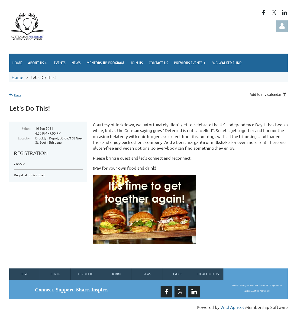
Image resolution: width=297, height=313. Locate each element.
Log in (282, 26)
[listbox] (268, 94)
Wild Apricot (232, 307)
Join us (55, 274)
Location (24, 138)
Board (116, 274)
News (147, 274)
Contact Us (85, 274)
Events (177, 274)
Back (17, 95)
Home (17, 77)
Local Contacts (208, 274)
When (26, 128)
